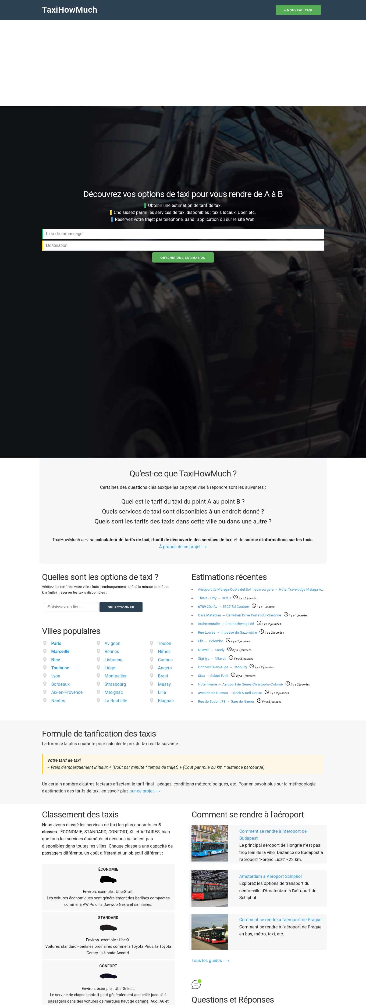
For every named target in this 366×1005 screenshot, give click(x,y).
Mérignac (114, 692)
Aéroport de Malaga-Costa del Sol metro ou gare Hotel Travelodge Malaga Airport (264, 589)
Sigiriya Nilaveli (212, 658)
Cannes (165, 659)
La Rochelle (116, 700)
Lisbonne (113, 659)
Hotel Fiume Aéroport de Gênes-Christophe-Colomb (241, 684)
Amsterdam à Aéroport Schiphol (270, 876)
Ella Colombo (211, 641)
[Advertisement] (183, 60)
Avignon (112, 643)
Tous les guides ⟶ (210, 960)
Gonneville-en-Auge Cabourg (223, 667)
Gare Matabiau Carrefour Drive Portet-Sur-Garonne (240, 615)
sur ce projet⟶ (145, 791)
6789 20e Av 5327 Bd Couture (224, 607)
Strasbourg (115, 684)
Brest (163, 676)
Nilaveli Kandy (211, 650)
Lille (162, 692)
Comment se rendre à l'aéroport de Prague (280, 919)
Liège (110, 667)
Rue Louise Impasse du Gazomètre (228, 632)
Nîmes (164, 651)
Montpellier (116, 676)
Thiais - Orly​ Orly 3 (215, 598)
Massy (164, 684)
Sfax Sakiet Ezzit (213, 676)
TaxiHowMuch (69, 10)
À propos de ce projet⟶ (183, 546)
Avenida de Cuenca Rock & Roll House (230, 693)
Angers (165, 667)
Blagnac (166, 700)
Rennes (112, 651)
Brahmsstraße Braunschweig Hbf (226, 624)
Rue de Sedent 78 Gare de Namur (226, 701)
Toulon (164, 643)
